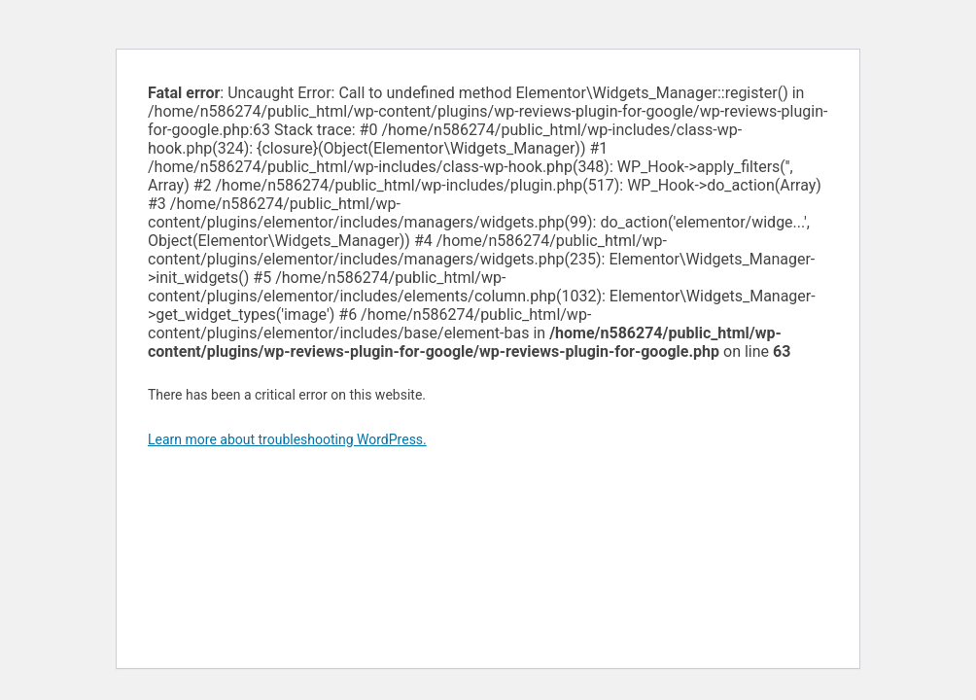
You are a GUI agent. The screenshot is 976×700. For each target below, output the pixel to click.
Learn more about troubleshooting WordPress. (287, 439)
